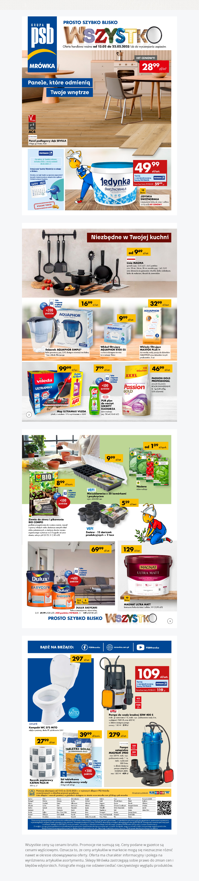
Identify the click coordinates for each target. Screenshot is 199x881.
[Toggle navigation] (25, 5)
